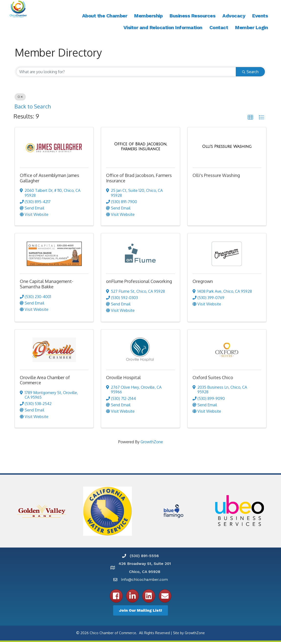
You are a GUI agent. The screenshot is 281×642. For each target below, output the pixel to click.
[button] (250, 117)
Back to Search (32, 106)
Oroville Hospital (123, 377)
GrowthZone (151, 441)
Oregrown (203, 281)
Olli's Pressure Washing (216, 175)
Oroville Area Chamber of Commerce (45, 380)
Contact (218, 27)
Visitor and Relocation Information (162, 27)
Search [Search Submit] (250, 71)
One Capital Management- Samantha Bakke (46, 284)
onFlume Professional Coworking (139, 281)
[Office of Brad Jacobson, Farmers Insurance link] (140, 146)
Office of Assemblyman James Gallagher (49, 178)
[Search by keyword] (126, 71)
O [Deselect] (20, 97)
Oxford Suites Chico (213, 377)
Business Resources (192, 16)
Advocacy (233, 16)
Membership (148, 16)
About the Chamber (104, 16)
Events (260, 16)
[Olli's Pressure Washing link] (227, 146)
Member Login (251, 27)
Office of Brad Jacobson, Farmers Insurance (139, 178)
